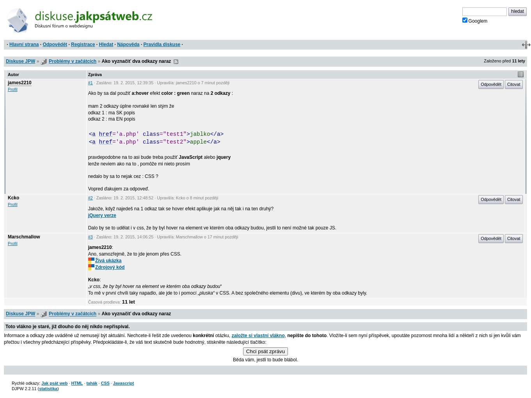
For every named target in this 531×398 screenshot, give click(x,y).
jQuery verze (102, 215)
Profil (13, 89)
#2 (90, 197)
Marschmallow (24, 237)
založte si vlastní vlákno (258, 335)
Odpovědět (55, 44)
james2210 (20, 82)
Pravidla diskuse (162, 44)
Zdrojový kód (106, 267)
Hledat (106, 44)
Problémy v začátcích (72, 61)
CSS (105, 383)
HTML (77, 383)
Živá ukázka (105, 260)
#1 (90, 82)
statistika (48, 388)
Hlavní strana (24, 44)
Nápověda (128, 44)
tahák (91, 383)
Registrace (83, 44)
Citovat (513, 84)
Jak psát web (54, 383)
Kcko (13, 198)
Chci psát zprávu (265, 351)
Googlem (475, 21)
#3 (90, 237)
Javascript (123, 383)
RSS (176, 61)
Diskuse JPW (20, 61)
